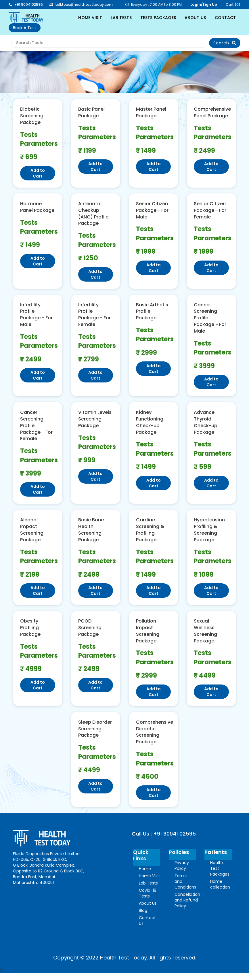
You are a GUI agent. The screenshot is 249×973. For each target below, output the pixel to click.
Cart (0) (233, 4)
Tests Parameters (37, 139)
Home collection (220, 884)
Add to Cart (37, 173)
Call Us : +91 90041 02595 (164, 833)
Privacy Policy (182, 865)
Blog (143, 910)
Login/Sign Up (203, 4)
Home (145, 869)
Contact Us (147, 920)
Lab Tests (148, 883)
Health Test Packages (219, 868)
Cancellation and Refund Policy (187, 900)
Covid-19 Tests (147, 893)
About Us (148, 903)
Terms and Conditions (185, 881)
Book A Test (24, 28)
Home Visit (149, 876)
